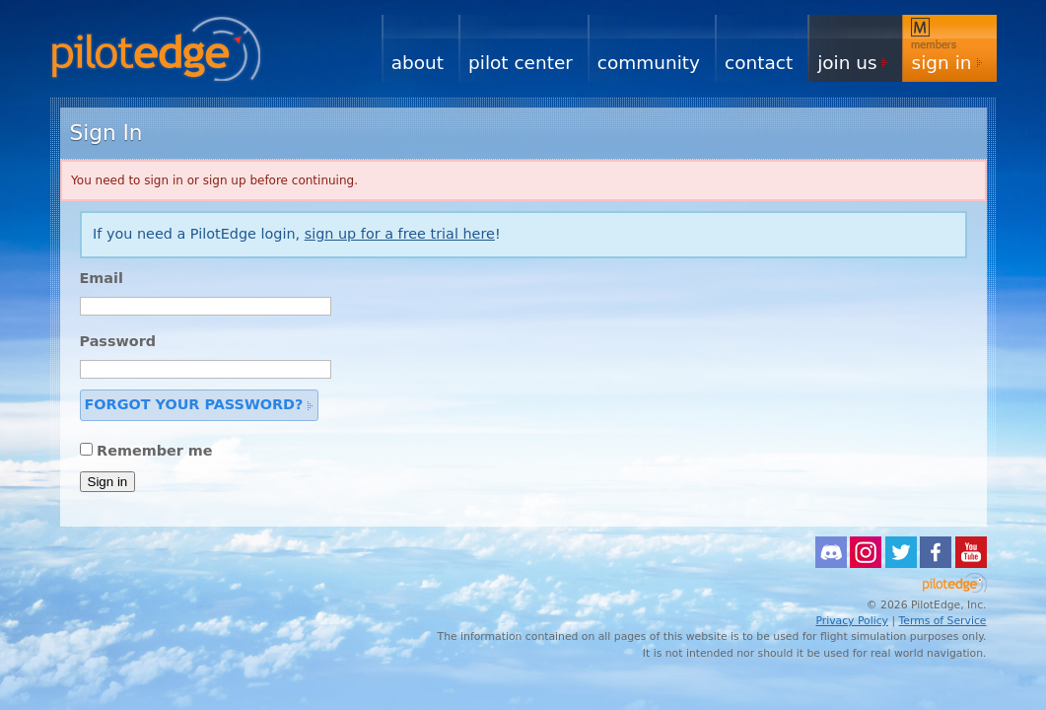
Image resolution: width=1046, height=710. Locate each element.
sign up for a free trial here (400, 234)
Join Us (846, 62)
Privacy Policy (851, 620)
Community (648, 62)
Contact (759, 62)
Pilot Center (520, 62)
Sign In (942, 62)
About (417, 62)
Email (101, 278)
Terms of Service (943, 620)
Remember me (155, 451)
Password (118, 341)
